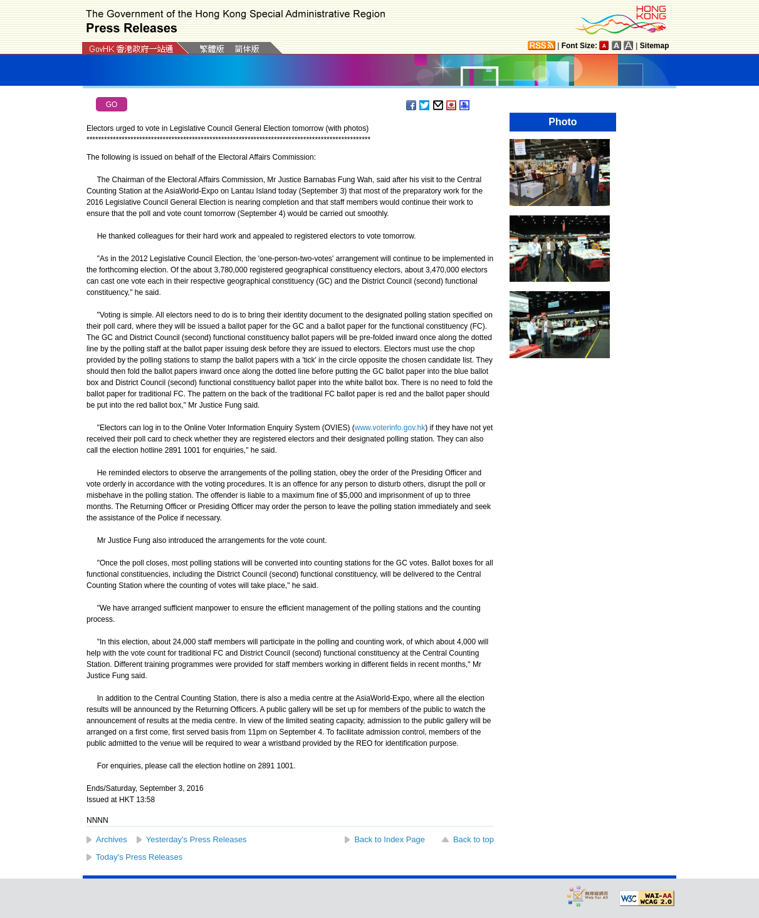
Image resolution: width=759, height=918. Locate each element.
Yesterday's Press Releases (196, 839)
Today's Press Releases (139, 857)
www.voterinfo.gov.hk (390, 427)
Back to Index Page (389, 839)
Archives (111, 839)
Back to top (473, 839)
